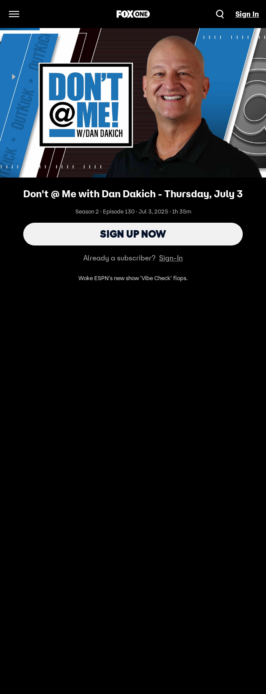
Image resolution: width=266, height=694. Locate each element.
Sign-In (171, 257)
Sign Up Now (133, 234)
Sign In (247, 14)
